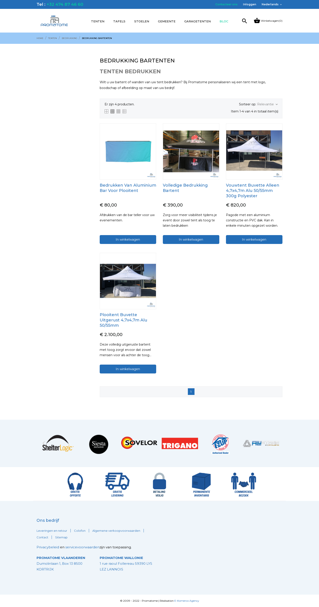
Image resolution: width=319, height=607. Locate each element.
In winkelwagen (128, 240)
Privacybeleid (48, 547)
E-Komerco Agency (186, 600)
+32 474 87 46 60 (65, 4)
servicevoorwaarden (82, 547)
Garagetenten (197, 21)
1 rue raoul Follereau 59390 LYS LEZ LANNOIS (126, 563)
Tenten (97, 21)
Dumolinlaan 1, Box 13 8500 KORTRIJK (61, 563)
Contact (42, 537)
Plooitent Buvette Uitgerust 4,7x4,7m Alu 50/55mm (123, 320)
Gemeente (166, 21)
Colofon (80, 530)
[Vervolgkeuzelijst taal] (272, 4)
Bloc (224, 21)
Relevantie (268, 104)
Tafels (119, 21)
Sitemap (61, 537)
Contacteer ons (226, 4)
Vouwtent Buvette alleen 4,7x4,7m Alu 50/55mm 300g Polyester (252, 190)
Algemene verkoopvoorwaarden (116, 530)
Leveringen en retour (52, 530)
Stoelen (141, 21)
